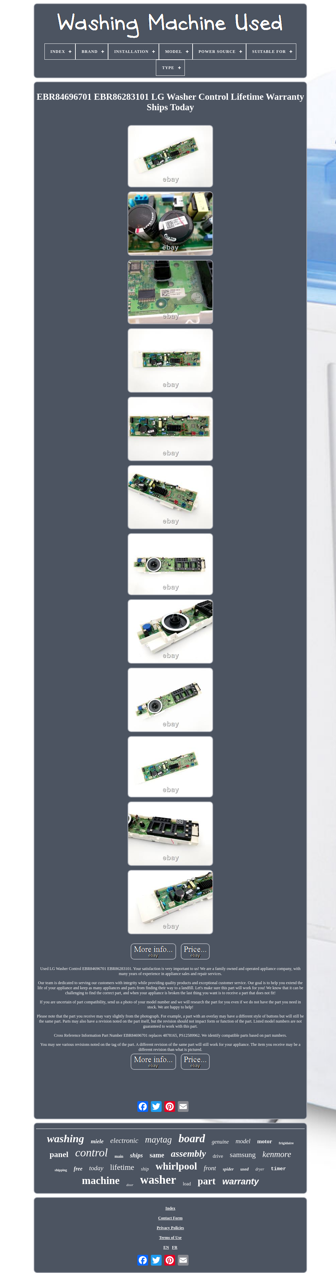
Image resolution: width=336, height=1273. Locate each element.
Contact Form (170, 1218)
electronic (124, 1140)
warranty (240, 1181)
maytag (158, 1139)
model (243, 1141)
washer (158, 1179)
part (206, 1181)
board (191, 1138)
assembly (188, 1153)
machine (101, 1180)
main (118, 1156)
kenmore (277, 1154)
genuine (220, 1142)
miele (97, 1141)
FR (174, 1247)
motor (264, 1141)
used (244, 1169)
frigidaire (286, 1143)
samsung (243, 1154)
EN (166, 1247)
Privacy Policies (170, 1227)
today (96, 1168)
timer (278, 1169)
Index (170, 1208)
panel (58, 1154)
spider (228, 1169)
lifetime (122, 1167)
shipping (61, 1170)
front (210, 1168)
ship (145, 1169)
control (91, 1152)
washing (65, 1138)
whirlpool (176, 1166)
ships (136, 1155)
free (78, 1169)
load (187, 1183)
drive (218, 1156)
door (129, 1185)
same (156, 1155)
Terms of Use (170, 1237)
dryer (260, 1169)
